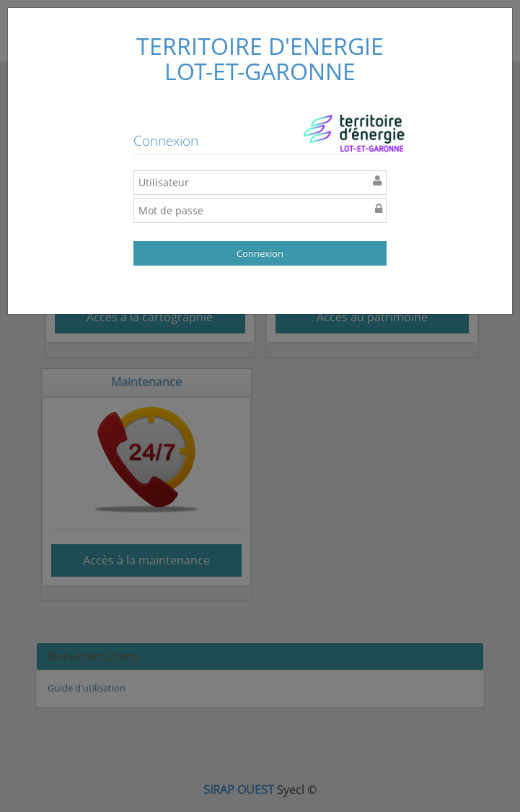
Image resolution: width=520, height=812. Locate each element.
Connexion (260, 253)
